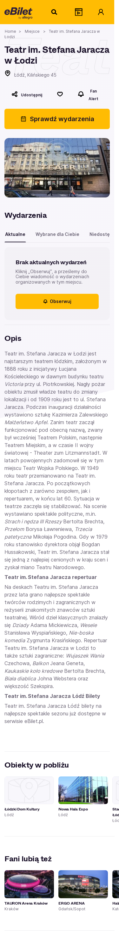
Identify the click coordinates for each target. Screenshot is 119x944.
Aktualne (15, 234)
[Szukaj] (54, 12)
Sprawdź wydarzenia (57, 119)
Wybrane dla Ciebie (57, 234)
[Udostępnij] (26, 94)
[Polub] (60, 94)
